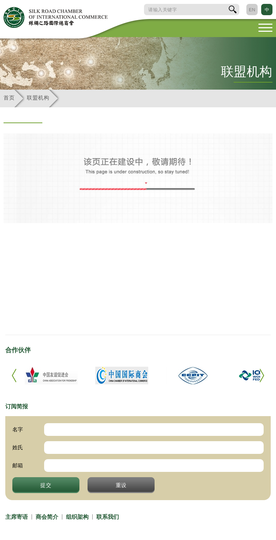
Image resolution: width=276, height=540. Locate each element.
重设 (121, 484)
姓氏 (17, 447)
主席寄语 (16, 517)
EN (252, 9)
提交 (46, 484)
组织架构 (77, 517)
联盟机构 (38, 98)
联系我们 (107, 517)
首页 (9, 98)
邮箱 (17, 465)
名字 (17, 429)
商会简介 (47, 517)
